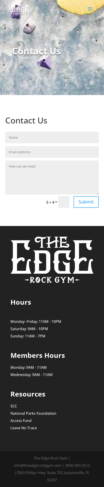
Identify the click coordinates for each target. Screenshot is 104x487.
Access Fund (21, 420)
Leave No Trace (23, 427)
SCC (13, 406)
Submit (86, 202)
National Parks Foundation (33, 413)
